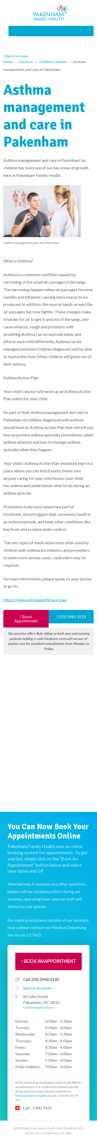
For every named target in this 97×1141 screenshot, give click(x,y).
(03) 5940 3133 (71, 616)
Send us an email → (39, 988)
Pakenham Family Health (51, 13)
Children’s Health (53, 61)
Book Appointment (26, 618)
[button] (50, 31)
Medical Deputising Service (34, 1096)
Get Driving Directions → (40, 1007)
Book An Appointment (48, 961)
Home (8, 61)
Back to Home (15, 56)
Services (26, 61)
